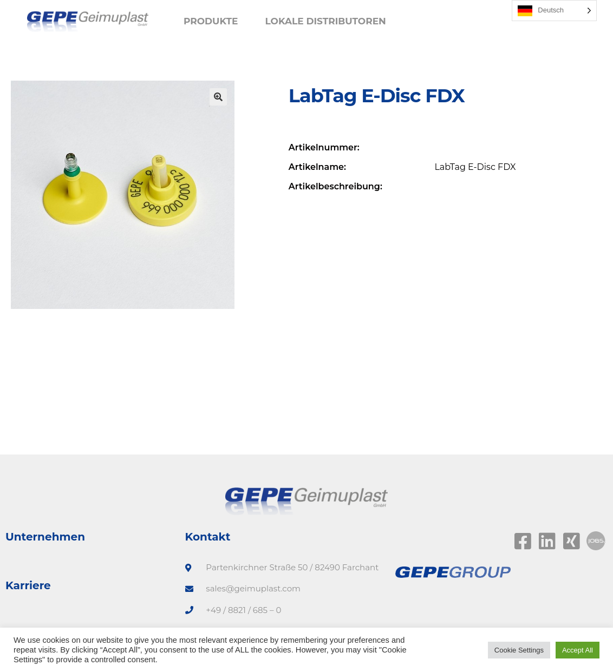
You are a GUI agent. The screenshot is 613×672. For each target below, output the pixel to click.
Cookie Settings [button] (519, 650)
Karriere (28, 585)
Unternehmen (45, 536)
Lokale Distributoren (325, 21)
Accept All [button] (577, 650)
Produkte (211, 21)
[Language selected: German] (554, 10)
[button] (218, 97)
